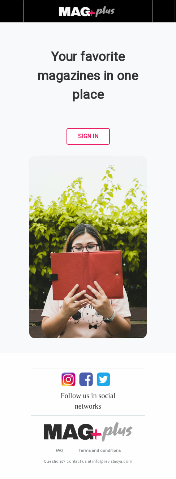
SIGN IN (88, 136)
